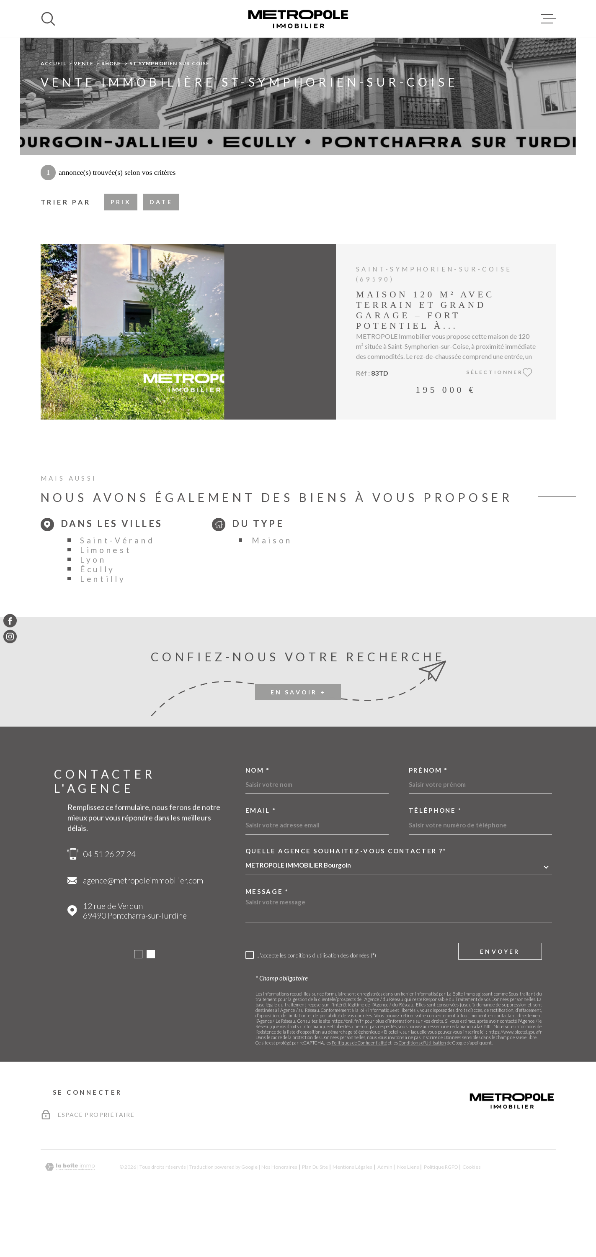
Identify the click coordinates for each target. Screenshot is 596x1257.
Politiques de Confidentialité (359, 1095)
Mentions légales (352, 1219)
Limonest (106, 602)
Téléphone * (435, 863)
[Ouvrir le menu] (548, 18)
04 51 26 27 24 (109, 906)
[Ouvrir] (48, 18)
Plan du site (315, 1219)
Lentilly (103, 631)
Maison (272, 593)
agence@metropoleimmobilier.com (143, 933)
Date (161, 254)
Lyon (93, 612)
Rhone (111, 116)
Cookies (471, 1219)
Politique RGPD (441, 1219)
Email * (260, 863)
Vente (83, 116)
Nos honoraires (279, 1219)
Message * (267, 944)
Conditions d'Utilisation (422, 1095)
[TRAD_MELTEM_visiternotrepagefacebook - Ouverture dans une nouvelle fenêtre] (10, 620)
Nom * (258, 823)
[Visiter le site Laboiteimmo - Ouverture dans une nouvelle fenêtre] (70, 1220)
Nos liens (408, 1219)
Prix (121, 254)
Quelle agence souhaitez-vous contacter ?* (346, 904)
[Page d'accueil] (298, 18)
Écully (97, 622)
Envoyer (500, 1003)
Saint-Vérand (117, 593)
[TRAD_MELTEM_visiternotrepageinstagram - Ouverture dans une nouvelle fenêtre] (10, 636)
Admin (384, 1219)
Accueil (53, 116)
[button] (138, 1007)
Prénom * (429, 823)
